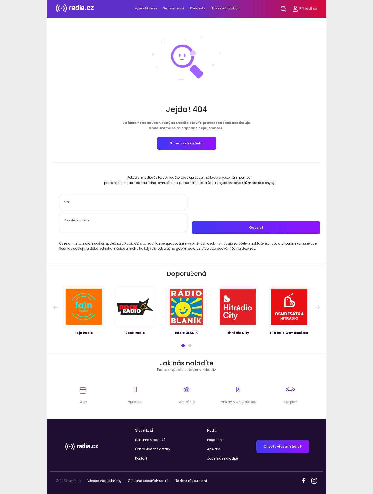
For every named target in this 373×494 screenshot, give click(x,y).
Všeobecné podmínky (104, 480)
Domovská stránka (187, 143)
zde (252, 248)
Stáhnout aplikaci (225, 8)
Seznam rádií (173, 8)
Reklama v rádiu (150, 439)
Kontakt (141, 458)
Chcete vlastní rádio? (283, 446)
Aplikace (214, 449)
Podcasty (197, 8)
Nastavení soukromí (191, 480)
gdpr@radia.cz (188, 248)
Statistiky (144, 430)
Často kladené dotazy (152, 449)
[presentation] (256, 205)
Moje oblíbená (146, 8)
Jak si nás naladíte (222, 458)
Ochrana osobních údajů (148, 480)
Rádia (212, 430)
